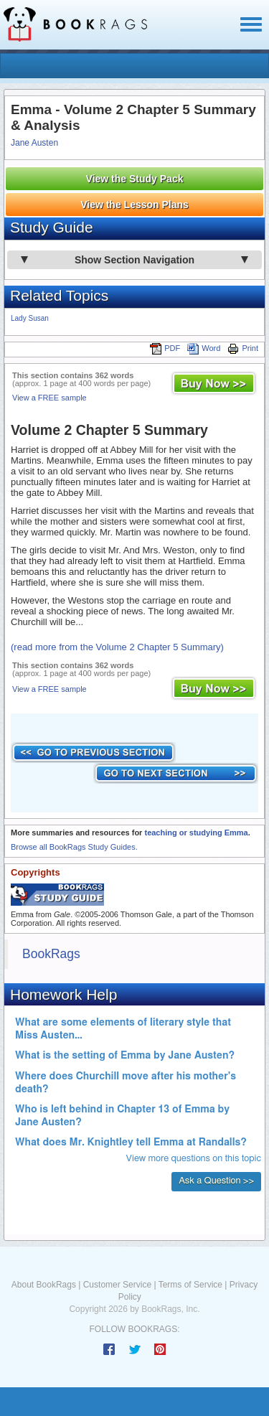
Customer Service (117, 1285)
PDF (165, 348)
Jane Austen (34, 143)
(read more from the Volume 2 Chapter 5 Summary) (117, 647)
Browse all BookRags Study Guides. (74, 847)
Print (242, 348)
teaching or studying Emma (195, 832)
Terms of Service (190, 1285)
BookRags (51, 954)
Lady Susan (30, 318)
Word (203, 348)
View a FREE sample (49, 397)
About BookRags (43, 1285)
